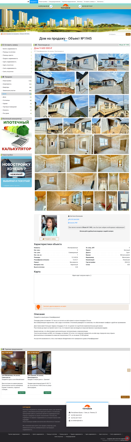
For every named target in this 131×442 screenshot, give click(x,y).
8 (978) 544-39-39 (46, 6)
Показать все (125, 397)
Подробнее (22, 392)
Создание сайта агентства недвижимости (117, 438)
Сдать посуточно (103, 434)
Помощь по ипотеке (52, 434)
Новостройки (43, 1)
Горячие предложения (69, 1)
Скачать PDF (72, 223)
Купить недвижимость (38, 434)
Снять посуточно (58, 436)
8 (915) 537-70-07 (86, 6)
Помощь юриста (64, 434)
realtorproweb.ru (124, 440)
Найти (128, 34)
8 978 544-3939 (73, 219)
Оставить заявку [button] (90, 1)
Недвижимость (26, 434)
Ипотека (79, 1)
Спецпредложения (54, 1)
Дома (5, 34)
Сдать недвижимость (90, 434)
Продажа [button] (34, 1)
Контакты (100, 1)
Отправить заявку (49, 239)
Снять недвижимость (115, 434)
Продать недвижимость (77, 434)
